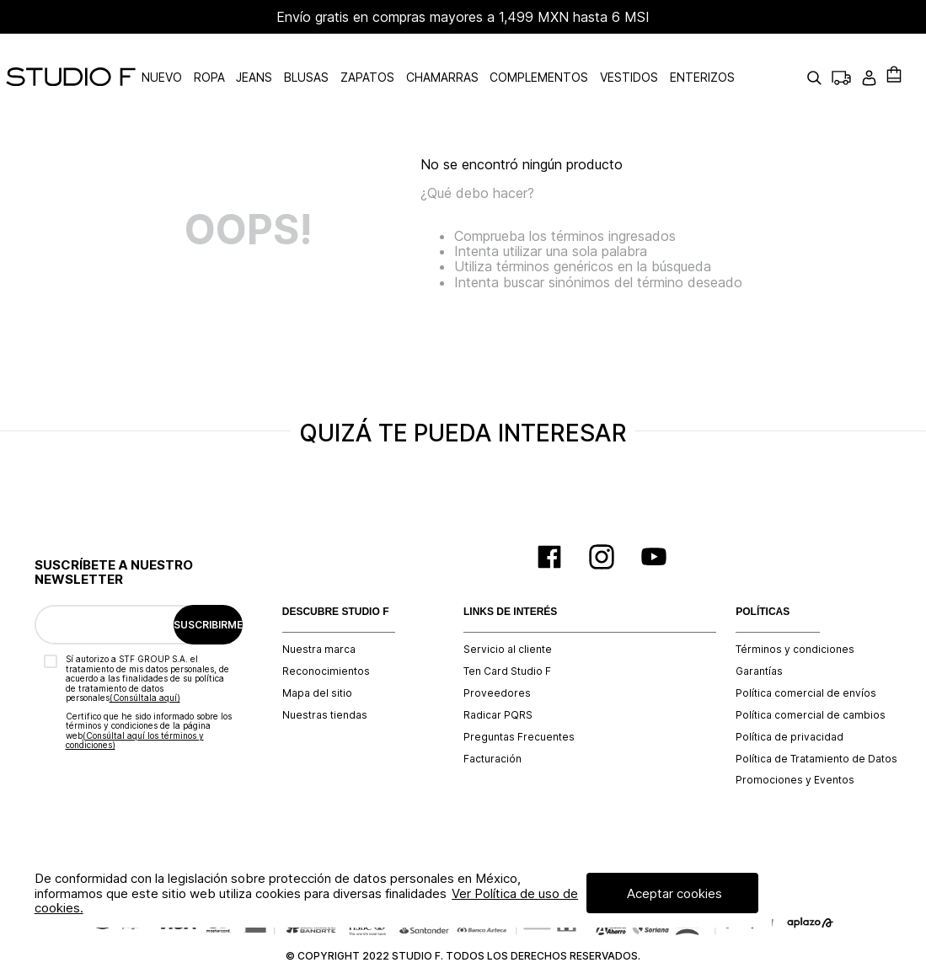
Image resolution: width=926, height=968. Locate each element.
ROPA (247, 58)
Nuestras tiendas (324, 677)
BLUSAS (344, 58)
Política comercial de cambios (811, 677)
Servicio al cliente (507, 612)
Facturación (492, 721)
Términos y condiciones (795, 612)
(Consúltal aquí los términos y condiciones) (135, 703)
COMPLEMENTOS (576, 58)
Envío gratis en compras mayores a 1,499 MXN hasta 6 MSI (463, 16)
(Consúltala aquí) (145, 660)
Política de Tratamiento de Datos (816, 721)
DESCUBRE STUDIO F (335, 574)
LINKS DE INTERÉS (510, 574)
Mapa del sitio (317, 655)
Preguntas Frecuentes (519, 699)
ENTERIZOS (740, 58)
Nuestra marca (319, 612)
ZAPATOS (405, 58)
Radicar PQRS (498, 677)
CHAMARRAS (479, 58)
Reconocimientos (326, 633)
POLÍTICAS (763, 574)
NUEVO (199, 58)
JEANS (292, 58)
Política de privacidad (789, 699)
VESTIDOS (667, 58)
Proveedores (497, 655)
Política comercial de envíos (806, 655)
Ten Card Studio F (507, 633)
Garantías (759, 633)
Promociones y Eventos (795, 742)
